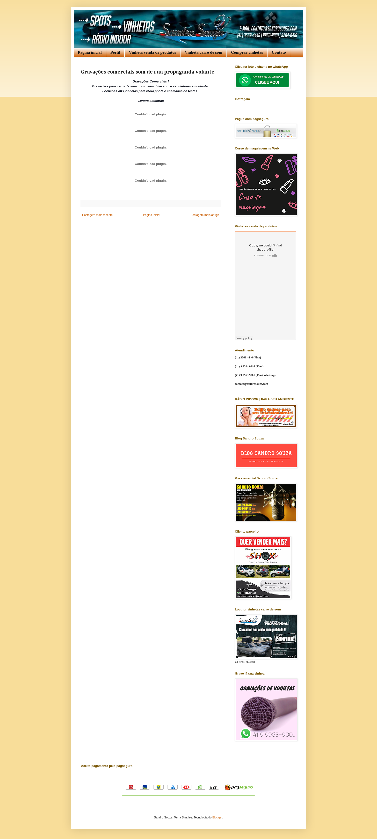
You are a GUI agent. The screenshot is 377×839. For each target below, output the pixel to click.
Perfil (115, 52)
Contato (279, 52)
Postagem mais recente (97, 215)
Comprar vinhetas (247, 52)
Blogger (217, 817)
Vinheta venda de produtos (152, 52)
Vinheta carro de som (203, 52)
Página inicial (90, 52)
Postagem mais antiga (204, 215)
